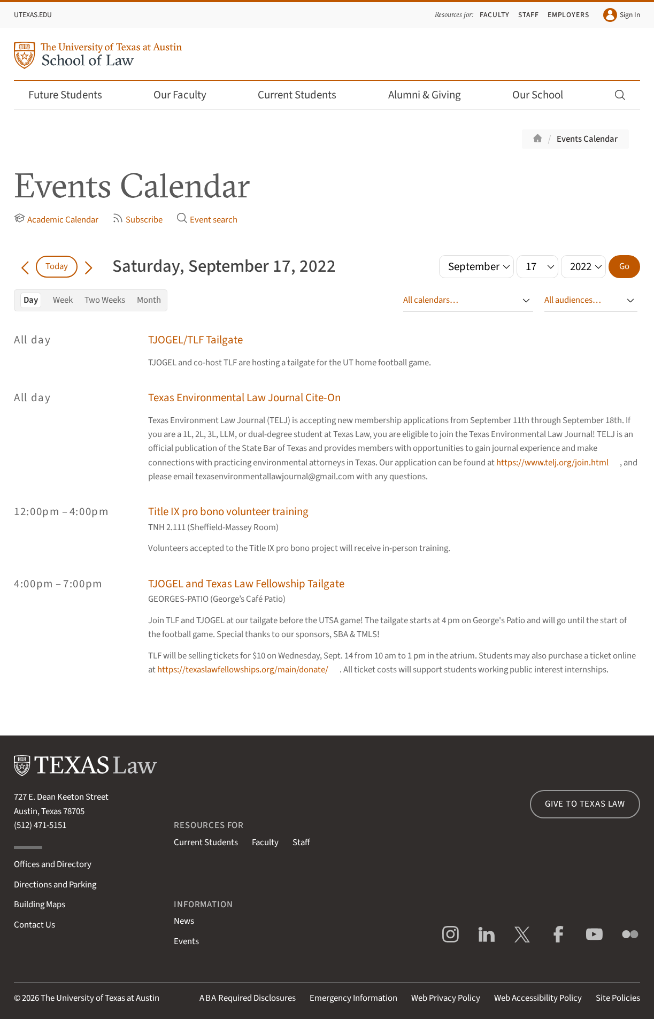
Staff (528, 15)
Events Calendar (587, 139)
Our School (545, 95)
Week (63, 300)
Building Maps (39, 904)
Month (149, 300)
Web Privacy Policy (445, 998)
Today (56, 266)
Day (31, 300)
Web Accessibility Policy (538, 998)
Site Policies (618, 998)
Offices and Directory (52, 864)
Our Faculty (187, 95)
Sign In (621, 15)
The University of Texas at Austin (100, 998)
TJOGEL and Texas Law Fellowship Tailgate (246, 584)
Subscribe (137, 219)
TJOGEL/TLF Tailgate (195, 340)
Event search (206, 219)
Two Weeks (104, 300)
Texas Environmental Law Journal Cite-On (244, 397)
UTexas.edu (33, 15)
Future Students (72, 95)
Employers (569, 15)
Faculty (495, 15)
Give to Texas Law (585, 804)
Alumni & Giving (431, 95)
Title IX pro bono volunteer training (228, 511)
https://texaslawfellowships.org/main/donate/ (242, 669)
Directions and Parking (55, 884)
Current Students (304, 95)
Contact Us (34, 924)
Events (186, 941)
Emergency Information (353, 998)
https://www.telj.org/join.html (552, 462)
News (184, 921)
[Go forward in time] (88, 266)
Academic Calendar (56, 219)
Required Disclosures (247, 998)
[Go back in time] (25, 266)
